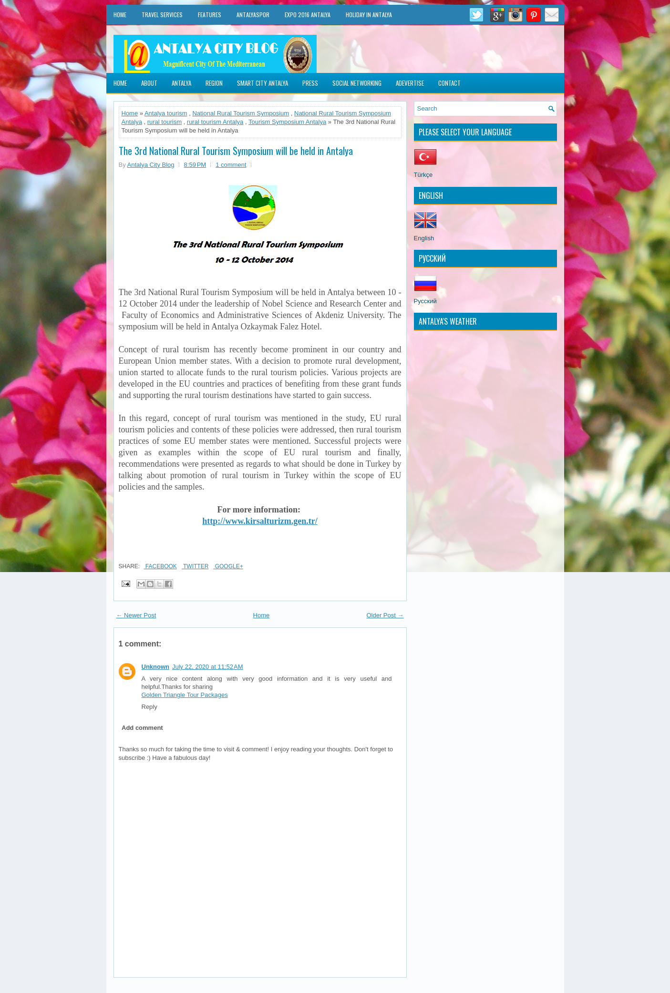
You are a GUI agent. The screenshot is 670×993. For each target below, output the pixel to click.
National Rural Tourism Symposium (240, 113)
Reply (149, 706)
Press (310, 83)
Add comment (142, 727)
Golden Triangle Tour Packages (185, 694)
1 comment (231, 164)
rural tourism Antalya (215, 121)
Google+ (228, 566)
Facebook (160, 566)
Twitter (195, 566)
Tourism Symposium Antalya (287, 121)
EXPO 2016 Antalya (307, 14)
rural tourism (164, 121)
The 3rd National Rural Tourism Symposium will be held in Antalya (236, 150)
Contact (449, 83)
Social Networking (356, 83)
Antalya (181, 83)
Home (119, 14)
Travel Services (162, 14)
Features (209, 14)
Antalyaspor (253, 14)
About (149, 83)
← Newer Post (136, 615)
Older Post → (384, 615)
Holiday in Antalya (369, 14)
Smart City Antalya (262, 83)
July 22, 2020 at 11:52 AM (207, 666)
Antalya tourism (165, 113)
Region (214, 83)
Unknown (156, 666)
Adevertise (410, 83)
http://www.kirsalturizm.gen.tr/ (259, 521)
